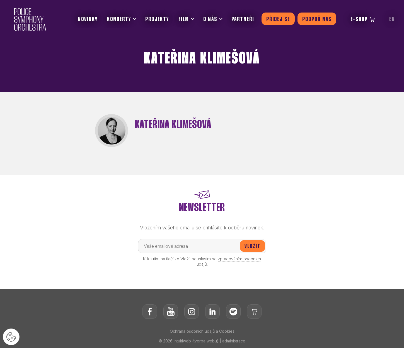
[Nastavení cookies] (11, 337)
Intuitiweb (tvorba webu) (196, 341)
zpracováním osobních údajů (229, 261)
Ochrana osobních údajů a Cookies (202, 331)
